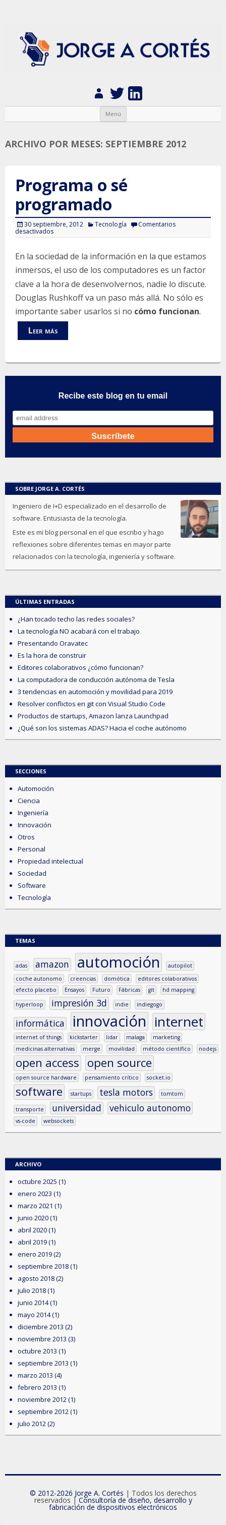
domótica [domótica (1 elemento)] (117, 978)
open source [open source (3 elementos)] (119, 1062)
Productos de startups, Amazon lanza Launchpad (93, 715)
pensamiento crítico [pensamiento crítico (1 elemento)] (112, 1077)
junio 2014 (33, 1302)
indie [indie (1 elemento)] (122, 1004)
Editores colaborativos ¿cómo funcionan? (80, 667)
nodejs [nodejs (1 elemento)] (207, 1048)
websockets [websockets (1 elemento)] (58, 1120)
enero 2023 (35, 1193)
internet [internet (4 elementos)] (178, 1021)
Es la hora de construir (52, 655)
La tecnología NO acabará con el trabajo (79, 631)
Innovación (34, 824)
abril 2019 (32, 1242)
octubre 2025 (37, 1181)
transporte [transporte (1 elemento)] (30, 1109)
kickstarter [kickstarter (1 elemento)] (84, 1037)
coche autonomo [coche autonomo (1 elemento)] (39, 978)
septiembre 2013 (43, 1363)
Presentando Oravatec (53, 643)
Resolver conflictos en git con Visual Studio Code (91, 703)
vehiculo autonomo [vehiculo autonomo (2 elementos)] (150, 1108)
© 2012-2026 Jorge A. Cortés (77, 1493)
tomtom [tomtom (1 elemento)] (172, 1093)
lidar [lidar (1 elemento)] (112, 1037)
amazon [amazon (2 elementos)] (52, 964)
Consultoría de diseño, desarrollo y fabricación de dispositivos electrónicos (120, 1503)
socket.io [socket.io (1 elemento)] (159, 1077)
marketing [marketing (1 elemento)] (166, 1037)
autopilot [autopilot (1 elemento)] (180, 965)
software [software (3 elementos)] (39, 1091)
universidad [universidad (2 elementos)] (76, 1108)
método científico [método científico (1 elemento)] (167, 1048)
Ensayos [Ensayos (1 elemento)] (74, 989)
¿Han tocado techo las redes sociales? (76, 619)
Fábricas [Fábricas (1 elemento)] (129, 989)
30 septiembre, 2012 (53, 224)
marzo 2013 (35, 1375)
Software (32, 885)
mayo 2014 (34, 1314)
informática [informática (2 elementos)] (40, 1023)
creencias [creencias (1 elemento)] (83, 978)
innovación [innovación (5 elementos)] (109, 1021)
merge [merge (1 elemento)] (91, 1048)
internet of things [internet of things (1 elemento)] (39, 1037)
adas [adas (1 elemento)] (21, 965)
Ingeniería (33, 812)
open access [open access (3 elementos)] (47, 1062)
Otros (26, 836)
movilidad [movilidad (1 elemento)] (121, 1048)
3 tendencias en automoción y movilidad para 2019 (95, 691)
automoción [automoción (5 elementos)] (118, 962)
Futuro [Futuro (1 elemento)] (101, 989)
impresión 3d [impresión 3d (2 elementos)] (79, 1003)
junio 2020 (33, 1217)
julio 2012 (32, 1423)
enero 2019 (35, 1254)
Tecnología (111, 224)
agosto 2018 (36, 1278)
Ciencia (29, 800)
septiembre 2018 (43, 1266)
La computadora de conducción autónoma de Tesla (96, 679)
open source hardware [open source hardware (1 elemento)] (46, 1077)
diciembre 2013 (41, 1326)
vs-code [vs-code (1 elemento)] (25, 1120)
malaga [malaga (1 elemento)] (135, 1037)
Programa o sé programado (71, 194)
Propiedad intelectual (50, 861)
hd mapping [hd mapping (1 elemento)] (178, 989)
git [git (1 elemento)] (151, 989)
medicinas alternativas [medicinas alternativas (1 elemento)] (45, 1048)
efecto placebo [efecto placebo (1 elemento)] (36, 989)
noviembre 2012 (42, 1399)
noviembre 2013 (42, 1338)
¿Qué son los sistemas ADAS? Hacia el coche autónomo (102, 727)
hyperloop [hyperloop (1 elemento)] (29, 1004)
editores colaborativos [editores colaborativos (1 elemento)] (167, 978)
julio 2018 (32, 1290)
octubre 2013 (37, 1350)
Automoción (36, 788)
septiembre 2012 (43, 1411)
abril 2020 (32, 1229)
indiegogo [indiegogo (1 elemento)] (149, 1004)
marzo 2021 (35, 1205)
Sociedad (32, 873)
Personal (31, 849)
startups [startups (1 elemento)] (81, 1093)
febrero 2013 (37, 1387)
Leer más (43, 330)
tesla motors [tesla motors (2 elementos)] (126, 1092)
